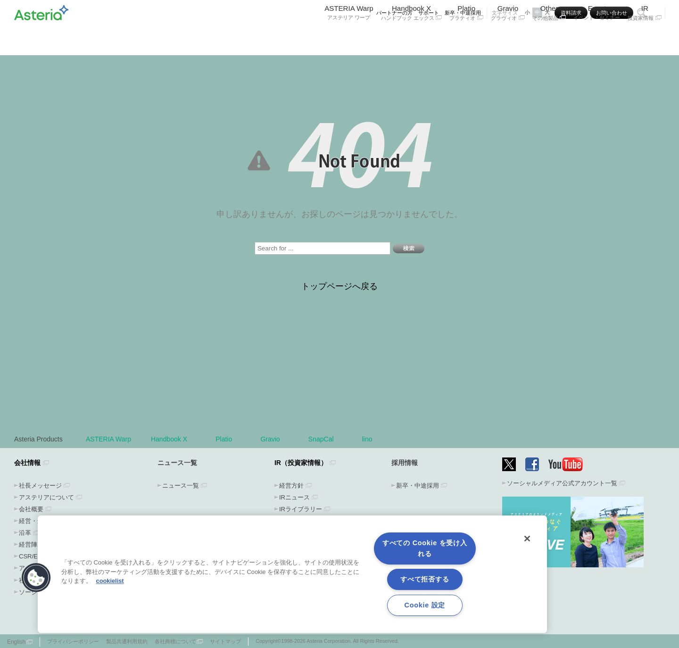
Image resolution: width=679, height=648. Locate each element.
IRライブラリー (300, 509)
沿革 (25, 532)
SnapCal (325, 439)
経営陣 (28, 544)
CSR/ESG (33, 556)
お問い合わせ (611, 13)
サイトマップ (225, 641)
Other (549, 36)
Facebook (532, 464)
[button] (36, 578)
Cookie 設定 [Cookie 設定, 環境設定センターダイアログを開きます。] (425, 605)
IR (645, 36)
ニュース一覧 (180, 485)
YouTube (565, 464)
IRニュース (294, 497)
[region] (292, 574)
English (16, 642)
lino (367, 439)
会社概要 (31, 509)
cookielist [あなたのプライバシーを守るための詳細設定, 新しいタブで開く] (110, 580)
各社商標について (175, 641)
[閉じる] (527, 538)
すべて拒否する (424, 579)
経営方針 (291, 485)
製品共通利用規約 (127, 641)
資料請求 (571, 13)
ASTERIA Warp (348, 36)
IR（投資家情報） (300, 462)
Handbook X (411, 36)
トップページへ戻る (339, 286)
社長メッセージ (40, 485)
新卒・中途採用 (463, 13)
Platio (466, 36)
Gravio (508, 36)
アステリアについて (46, 497)
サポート (428, 13)
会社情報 (27, 462)
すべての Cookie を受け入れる (424, 548)
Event (596, 36)
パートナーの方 (394, 13)
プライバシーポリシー (73, 641)
